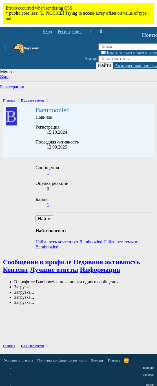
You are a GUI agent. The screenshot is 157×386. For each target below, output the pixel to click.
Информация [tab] (100, 269)
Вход (5, 76)
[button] (6, 48)
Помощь (97, 360)
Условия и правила (18, 360)
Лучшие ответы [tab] (54, 269)
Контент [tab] (15, 269)
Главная (114, 360)
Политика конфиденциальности (62, 360)
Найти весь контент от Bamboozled (69, 241)
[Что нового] (89, 31)
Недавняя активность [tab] (106, 262)
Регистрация (12, 86)
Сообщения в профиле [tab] (37, 262)
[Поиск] (100, 31)
